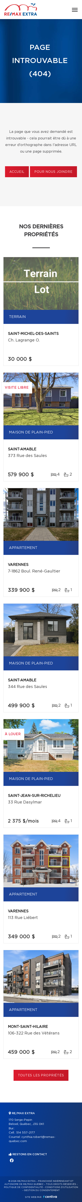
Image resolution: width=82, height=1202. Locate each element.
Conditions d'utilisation (61, 1187)
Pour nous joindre (53, 171)
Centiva (50, 1196)
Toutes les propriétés (41, 1075)
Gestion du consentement (42, 1190)
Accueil (16, 171)
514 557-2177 (25, 1132)
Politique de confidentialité (23, 1187)
